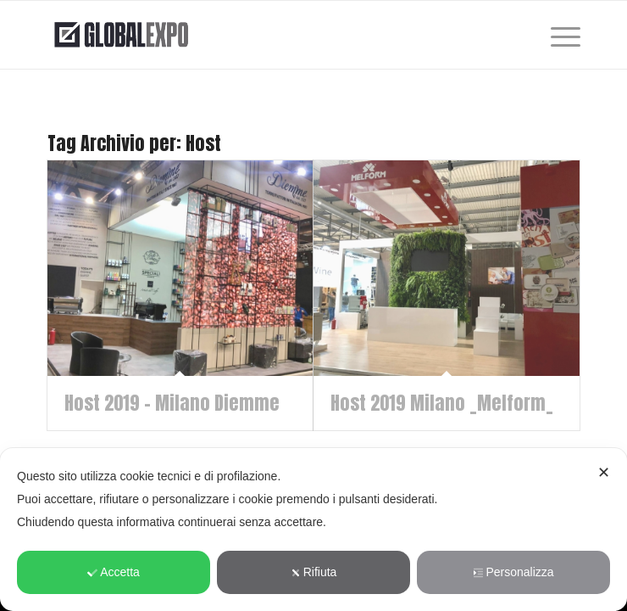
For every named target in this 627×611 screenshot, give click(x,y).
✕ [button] (603, 472)
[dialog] (313, 529)
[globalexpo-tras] (260, 35)
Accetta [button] (113, 572)
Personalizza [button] (513, 572)
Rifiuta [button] (314, 572)
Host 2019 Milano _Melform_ (441, 403)
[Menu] (557, 35)
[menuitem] (557, 35)
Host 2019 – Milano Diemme (172, 403)
